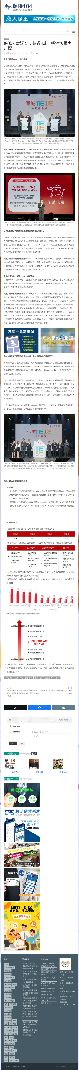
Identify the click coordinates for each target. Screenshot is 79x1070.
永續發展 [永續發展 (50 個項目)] (14, 1034)
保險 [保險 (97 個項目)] (14, 984)
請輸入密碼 (16, 732)
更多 (34, 753)
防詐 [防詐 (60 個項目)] (6, 1060)
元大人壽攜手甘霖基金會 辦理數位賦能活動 (30, 992)
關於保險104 (46, 1003)
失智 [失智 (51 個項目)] (6, 1024)
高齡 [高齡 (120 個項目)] (16, 1060)
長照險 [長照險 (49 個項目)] (12, 1057)
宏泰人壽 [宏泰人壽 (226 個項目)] (13, 1024)
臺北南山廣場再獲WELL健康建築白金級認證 (30, 1024)
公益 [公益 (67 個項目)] (6, 1004)
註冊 (21, 743)
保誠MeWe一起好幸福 (23, 678)
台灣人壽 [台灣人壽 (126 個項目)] (7, 1017)
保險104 (34, 53)
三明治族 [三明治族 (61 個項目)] (7, 971)
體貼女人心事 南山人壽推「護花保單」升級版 (30, 1032)
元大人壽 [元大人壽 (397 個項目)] (7, 991)
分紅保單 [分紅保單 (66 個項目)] (13, 1004)
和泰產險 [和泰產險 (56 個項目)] (7, 1021)
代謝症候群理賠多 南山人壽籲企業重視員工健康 (30, 1000)
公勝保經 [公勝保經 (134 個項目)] (7, 997)
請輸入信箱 (16, 726)
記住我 (34, 736)
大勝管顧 (15, 772)
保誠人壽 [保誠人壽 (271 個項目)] (7, 984)
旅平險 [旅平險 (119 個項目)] (6, 1034)
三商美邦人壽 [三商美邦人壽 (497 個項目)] (9, 968)
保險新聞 (6, 38)
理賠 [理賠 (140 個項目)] (6, 1037)
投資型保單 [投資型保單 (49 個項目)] (8, 1031)
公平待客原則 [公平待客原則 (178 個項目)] (9, 1001)
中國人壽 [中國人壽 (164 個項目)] (7, 974)
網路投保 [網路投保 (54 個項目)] (7, 1041)
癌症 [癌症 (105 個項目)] (11, 1037)
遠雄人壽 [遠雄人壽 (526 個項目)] (7, 1051)
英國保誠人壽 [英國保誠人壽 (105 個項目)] (9, 1044)
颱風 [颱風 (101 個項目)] (11, 1060)
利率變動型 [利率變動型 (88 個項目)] (8, 1007)
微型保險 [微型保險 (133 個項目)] (7, 1027)
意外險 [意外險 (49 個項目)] (15, 1027)
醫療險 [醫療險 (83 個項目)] (12, 1054)
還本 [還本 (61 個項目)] (14, 1051)
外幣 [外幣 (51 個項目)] (14, 1021)
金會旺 (57, 678)
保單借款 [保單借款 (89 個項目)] (7, 981)
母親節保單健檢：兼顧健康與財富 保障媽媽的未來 (30, 966)
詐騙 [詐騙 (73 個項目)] (6, 1047)
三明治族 (8, 678)
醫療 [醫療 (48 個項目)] (6, 1054)
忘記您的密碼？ (64, 720)
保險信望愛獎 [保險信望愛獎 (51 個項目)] (9, 988)
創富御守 (48, 678)
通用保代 (63, 772)
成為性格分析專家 (48, 988)
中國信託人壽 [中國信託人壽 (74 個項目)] (9, 978)
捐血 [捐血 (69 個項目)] (15, 1031)
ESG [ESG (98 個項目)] (6, 964)
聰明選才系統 (46, 995)
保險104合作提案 (48, 969)
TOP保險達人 (11, 753)
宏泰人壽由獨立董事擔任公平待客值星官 (30, 973)
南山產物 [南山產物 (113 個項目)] (7, 1014)
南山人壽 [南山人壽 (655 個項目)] (7, 1011)
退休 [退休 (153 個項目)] (11, 1047)
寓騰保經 (39, 772)
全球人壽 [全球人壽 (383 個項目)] (7, 994)
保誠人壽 (38, 678)
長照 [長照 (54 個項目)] (6, 1057)
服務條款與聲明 (47, 991)
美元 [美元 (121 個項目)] (14, 1041)
